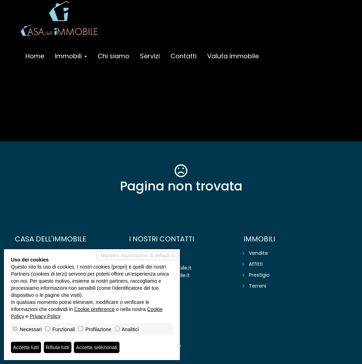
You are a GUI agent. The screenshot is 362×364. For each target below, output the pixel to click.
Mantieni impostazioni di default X (137, 255)
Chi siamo (113, 56)
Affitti (256, 264)
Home (34, 56)
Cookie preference (94, 309)
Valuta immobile (233, 56)
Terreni (257, 285)
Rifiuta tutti (57, 347)
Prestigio (259, 274)
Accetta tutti (26, 347)
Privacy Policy (45, 316)
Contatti (183, 56)
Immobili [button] (71, 56)
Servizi (150, 56)
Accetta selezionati (96, 347)
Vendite (258, 253)
